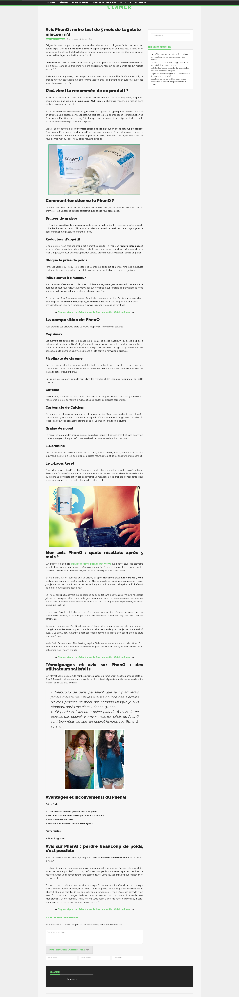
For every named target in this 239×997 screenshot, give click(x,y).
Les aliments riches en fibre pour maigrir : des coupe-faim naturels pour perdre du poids (169, 82)
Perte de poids (80, 3)
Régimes (64, 3)
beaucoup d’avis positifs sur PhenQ (91, 564)
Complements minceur (104, 3)
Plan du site (72, 979)
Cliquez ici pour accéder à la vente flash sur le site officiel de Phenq (94, 312)
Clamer (119, 7)
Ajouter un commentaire (62, 917)
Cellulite (125, 3)
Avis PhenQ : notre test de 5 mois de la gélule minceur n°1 (93, 32)
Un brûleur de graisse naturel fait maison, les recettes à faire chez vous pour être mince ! (169, 57)
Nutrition (140, 3)
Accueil (51, 3)
